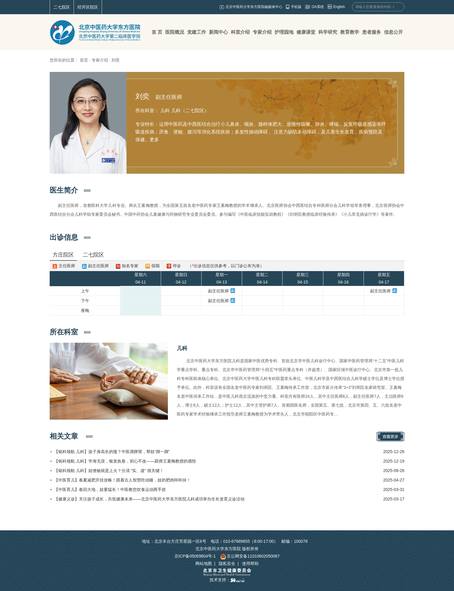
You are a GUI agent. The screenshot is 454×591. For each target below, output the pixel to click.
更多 (154, 139)
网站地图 (203, 563)
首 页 (157, 32)
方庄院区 (63, 255)
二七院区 (61, 7)
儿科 (182, 348)
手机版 (296, 7)
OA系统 (318, 7)
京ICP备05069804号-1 (195, 556)
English (339, 7)
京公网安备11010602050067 (250, 556)
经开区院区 (87, 7)
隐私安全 (227, 563)
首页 (84, 60)
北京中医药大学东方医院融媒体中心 (254, 7)
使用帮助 (250, 563)
